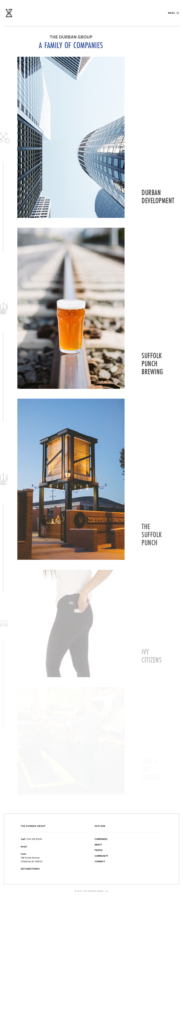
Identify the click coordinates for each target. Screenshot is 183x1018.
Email (24, 846)
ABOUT (98, 844)
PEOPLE (99, 850)
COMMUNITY (101, 856)
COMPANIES (101, 839)
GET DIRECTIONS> (30, 868)
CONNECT (100, 861)
